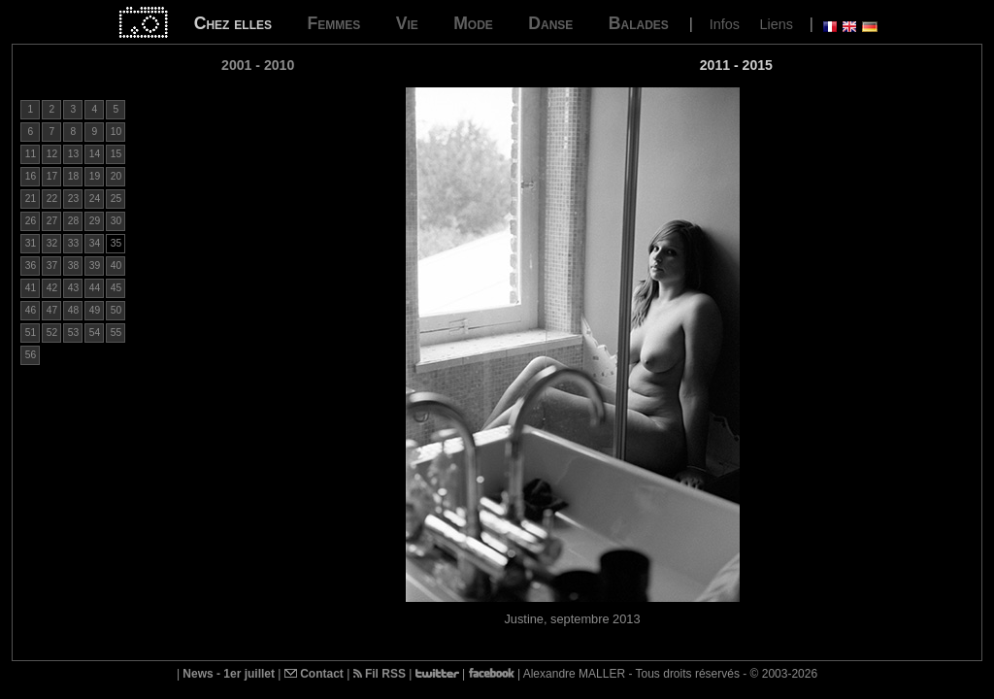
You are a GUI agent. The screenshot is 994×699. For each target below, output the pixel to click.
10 (116, 131)
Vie (407, 23)
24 (94, 198)
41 (30, 288)
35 (116, 243)
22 (52, 198)
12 (52, 154)
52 (52, 332)
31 (30, 243)
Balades (639, 23)
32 (52, 243)
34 (94, 243)
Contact (314, 674)
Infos (725, 24)
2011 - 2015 (736, 65)
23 (73, 198)
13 (73, 154)
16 (30, 176)
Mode (473, 23)
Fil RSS (379, 674)
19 (94, 176)
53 (73, 332)
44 (94, 288)
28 (73, 221)
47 (52, 310)
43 (73, 288)
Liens (775, 24)
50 (116, 310)
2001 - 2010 (257, 65)
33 (73, 243)
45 (116, 288)
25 (116, 198)
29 (94, 221)
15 (116, 154)
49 (94, 310)
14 (94, 154)
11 (30, 154)
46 (30, 310)
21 (30, 198)
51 (30, 332)
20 (116, 176)
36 (30, 265)
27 (52, 221)
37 (52, 265)
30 (116, 221)
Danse (550, 23)
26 (30, 221)
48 (73, 310)
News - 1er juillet (228, 674)
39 (94, 265)
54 (94, 332)
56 (30, 355)
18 (73, 176)
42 (52, 288)
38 (73, 265)
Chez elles (233, 23)
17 (52, 176)
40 (116, 265)
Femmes (333, 23)
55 (116, 332)
